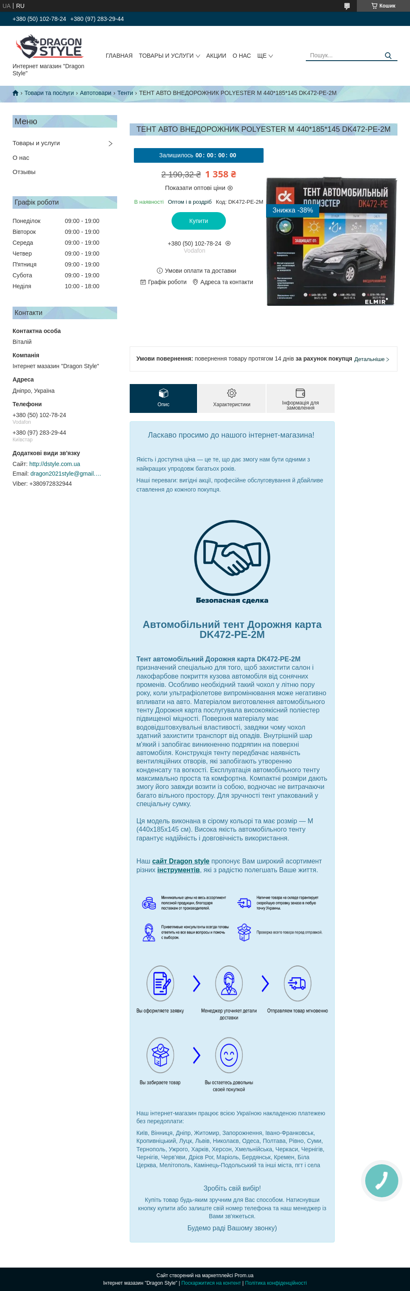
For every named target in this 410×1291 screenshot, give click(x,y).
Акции (216, 55)
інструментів (178, 869)
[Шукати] (388, 56)
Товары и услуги (166, 55)
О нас (242, 55)
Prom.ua (244, 1275)
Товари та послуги (49, 93)
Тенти (125, 93)
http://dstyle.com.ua (54, 464)
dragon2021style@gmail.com (66, 473)
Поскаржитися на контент (211, 1283)
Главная (119, 55)
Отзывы (24, 171)
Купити (199, 221)
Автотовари (95, 93)
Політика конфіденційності (276, 1283)
